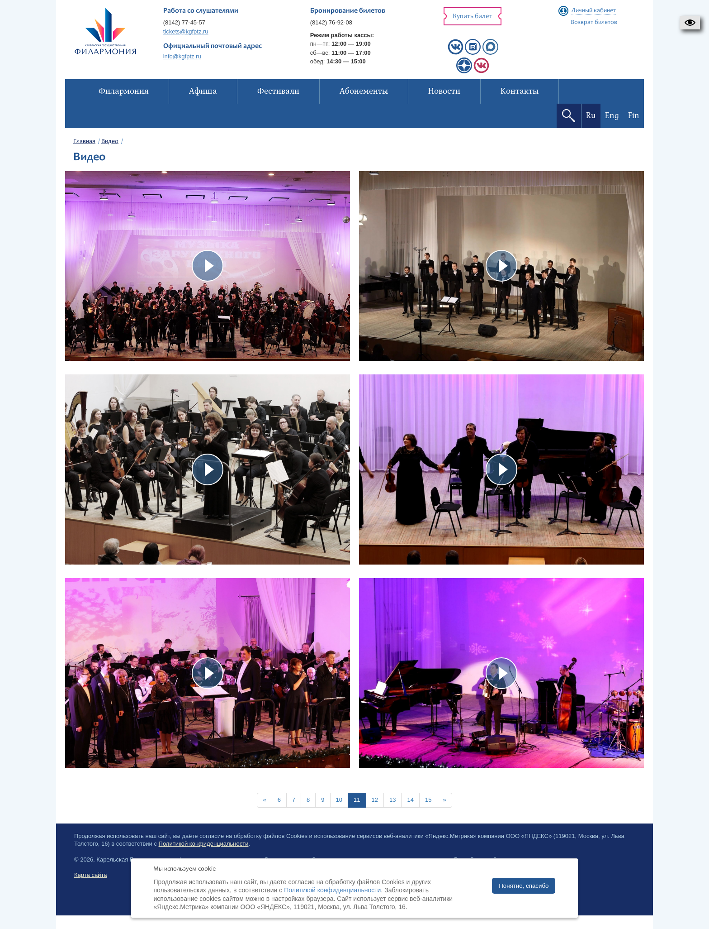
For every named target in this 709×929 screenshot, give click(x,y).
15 (428, 799)
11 (357, 799)
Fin (633, 115)
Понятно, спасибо (523, 885)
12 (375, 799)
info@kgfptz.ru (182, 56)
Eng (612, 115)
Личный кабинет (594, 11)
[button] (690, 22)
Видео (109, 142)
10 (339, 799)
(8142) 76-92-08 (331, 22)
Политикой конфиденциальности (204, 843)
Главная (84, 142)
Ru (591, 115)
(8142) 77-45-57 (184, 22)
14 (410, 799)
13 (392, 799)
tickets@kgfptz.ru (185, 31)
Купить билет (472, 16)
